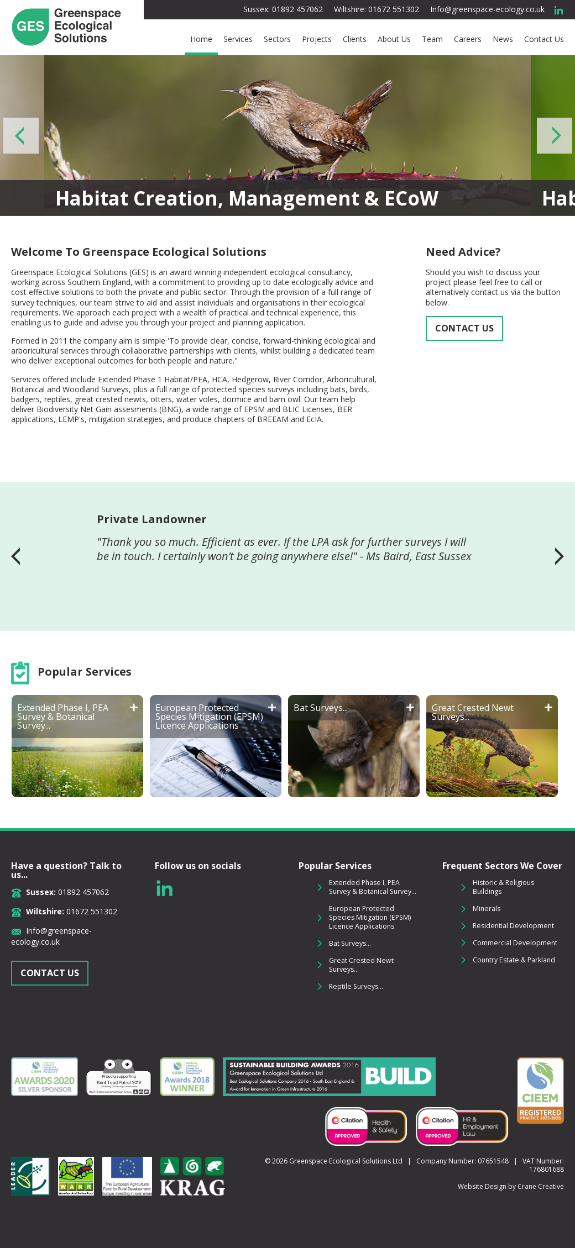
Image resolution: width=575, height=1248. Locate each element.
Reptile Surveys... (356, 986)
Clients (355, 39)
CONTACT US (464, 328)
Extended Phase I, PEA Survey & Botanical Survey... (372, 887)
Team (432, 39)
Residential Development (513, 925)
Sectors (277, 39)
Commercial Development (515, 942)
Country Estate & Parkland (514, 960)
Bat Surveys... (350, 943)
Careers (468, 39)
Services (238, 39)
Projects (317, 39)
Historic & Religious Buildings (503, 887)
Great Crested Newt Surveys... (361, 965)
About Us (394, 39)
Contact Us (544, 39)
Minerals (486, 908)
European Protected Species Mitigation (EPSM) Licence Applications (370, 917)
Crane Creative (541, 1186)
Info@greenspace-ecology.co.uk (487, 9)
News (503, 39)
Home (201, 39)
